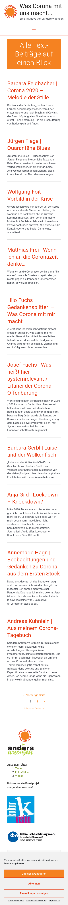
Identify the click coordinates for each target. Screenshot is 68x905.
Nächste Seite (34, 708)
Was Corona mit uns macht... (41, 10)
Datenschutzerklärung (36, 900)
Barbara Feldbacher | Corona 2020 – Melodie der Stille (32, 90)
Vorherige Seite (34, 695)
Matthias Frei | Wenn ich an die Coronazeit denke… (32, 257)
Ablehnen (34, 883)
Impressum (54, 900)
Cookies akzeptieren (34, 873)
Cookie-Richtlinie (16, 900)
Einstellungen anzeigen (34, 893)
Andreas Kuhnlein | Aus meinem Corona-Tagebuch (32, 628)
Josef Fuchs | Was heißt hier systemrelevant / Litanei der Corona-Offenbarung (30, 379)
